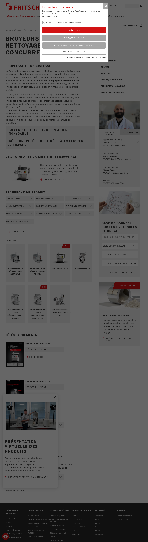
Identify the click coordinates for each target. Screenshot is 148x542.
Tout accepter (74, 30)
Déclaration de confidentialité (78, 57)
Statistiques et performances (70, 22)
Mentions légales (99, 57)
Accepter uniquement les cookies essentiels (74, 45)
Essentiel (49, 22)
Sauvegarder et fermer (74, 37)
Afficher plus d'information (74, 51)
